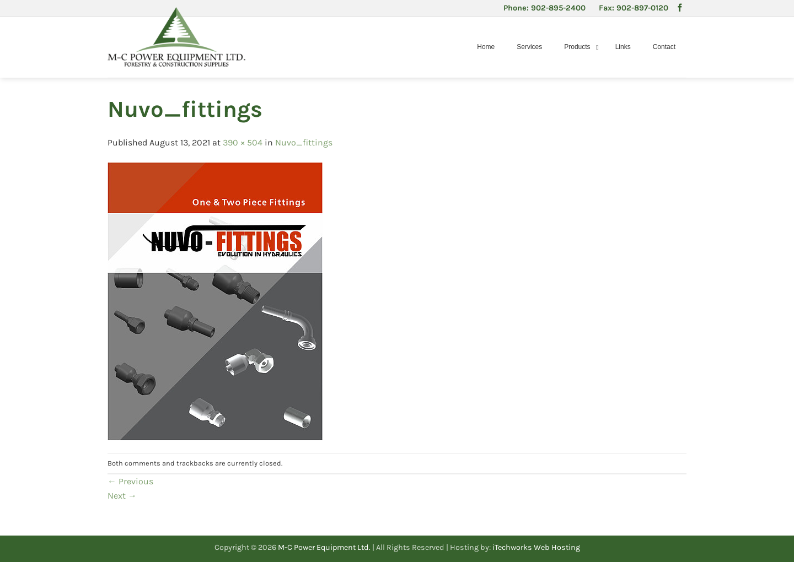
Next (122, 495)
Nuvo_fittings (303, 142)
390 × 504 (242, 142)
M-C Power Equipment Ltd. (324, 547)
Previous (130, 481)
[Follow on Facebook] (680, 8)
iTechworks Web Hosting (536, 547)
